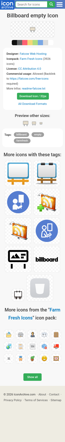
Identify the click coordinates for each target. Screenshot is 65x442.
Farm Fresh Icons (31, 58)
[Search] (51, 4)
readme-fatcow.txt (33, 88)
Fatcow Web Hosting (33, 53)
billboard (21, 134)
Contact (54, 394)
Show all (32, 377)
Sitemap (56, 400)
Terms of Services (36, 400)
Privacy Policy (12, 400)
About (42, 394)
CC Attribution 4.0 (29, 68)
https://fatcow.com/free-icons (29, 78)
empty (37, 134)
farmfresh (22, 140)
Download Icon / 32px (32, 96)
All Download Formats (32, 104)
